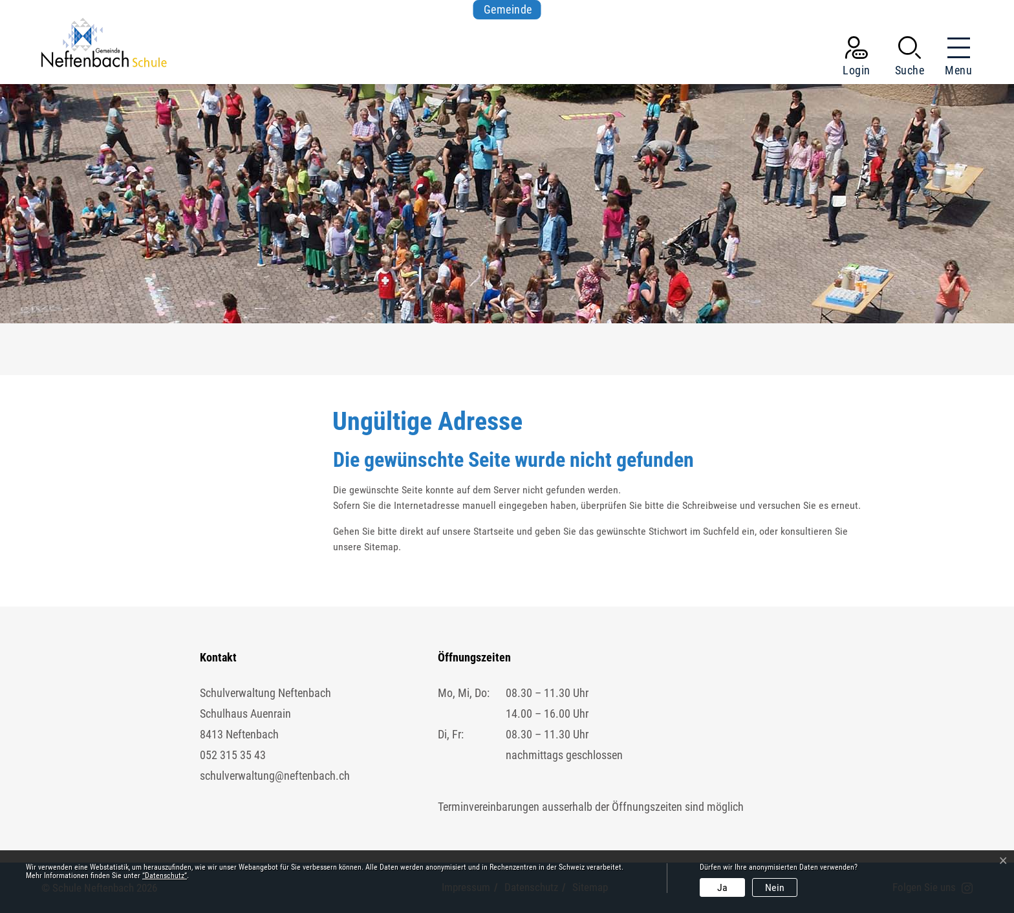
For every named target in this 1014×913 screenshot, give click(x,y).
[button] (910, 59)
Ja (722, 887)
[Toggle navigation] (954, 59)
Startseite (493, 531)
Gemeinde (508, 9)
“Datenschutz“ (164, 875)
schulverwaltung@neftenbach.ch (275, 775)
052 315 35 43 (233, 755)
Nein (774, 887)
